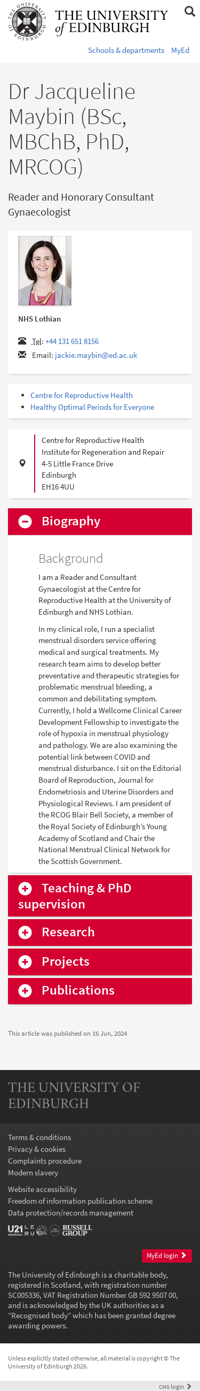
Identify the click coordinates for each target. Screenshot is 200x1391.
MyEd (180, 50)
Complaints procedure (45, 1161)
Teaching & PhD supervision (75, 896)
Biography (71, 521)
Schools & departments (126, 50)
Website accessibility (42, 1189)
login (175, 1386)
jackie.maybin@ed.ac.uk (96, 355)
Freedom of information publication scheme (80, 1201)
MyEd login (167, 1255)
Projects (66, 961)
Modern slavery (33, 1172)
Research (68, 932)
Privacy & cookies (37, 1149)
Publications (78, 990)
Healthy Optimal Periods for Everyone (92, 407)
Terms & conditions (39, 1137)
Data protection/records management (70, 1212)
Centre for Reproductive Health (81, 395)
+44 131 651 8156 (72, 341)
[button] (189, 12)
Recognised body (39, 1315)
